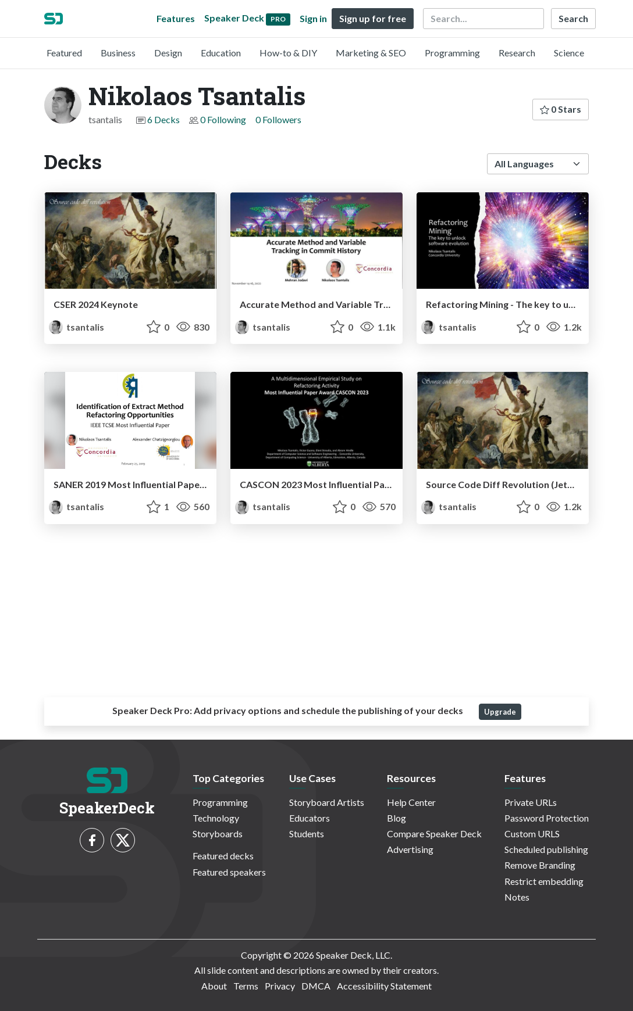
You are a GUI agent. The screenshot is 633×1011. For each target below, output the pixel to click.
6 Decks (163, 119)
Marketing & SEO (371, 52)
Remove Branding (539, 864)
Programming (452, 52)
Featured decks (223, 855)
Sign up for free (372, 18)
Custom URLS (532, 833)
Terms (245, 985)
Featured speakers (229, 871)
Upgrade (500, 711)
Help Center (411, 802)
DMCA (315, 985)
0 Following (223, 119)
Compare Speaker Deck (434, 833)
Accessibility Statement (384, 985)
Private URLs (530, 802)
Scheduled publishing (546, 849)
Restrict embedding (544, 881)
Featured (64, 52)
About (214, 985)
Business (118, 52)
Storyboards (218, 833)
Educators (309, 817)
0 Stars (560, 108)
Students (306, 833)
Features (176, 18)
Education (221, 52)
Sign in (313, 18)
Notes (516, 896)
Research (517, 52)
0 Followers (278, 119)
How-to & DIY (288, 52)
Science (569, 52)
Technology (216, 817)
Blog (396, 817)
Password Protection (546, 817)
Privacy (280, 985)
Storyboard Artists (326, 802)
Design (168, 52)
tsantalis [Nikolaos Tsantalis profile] (76, 326)
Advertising (410, 849)
